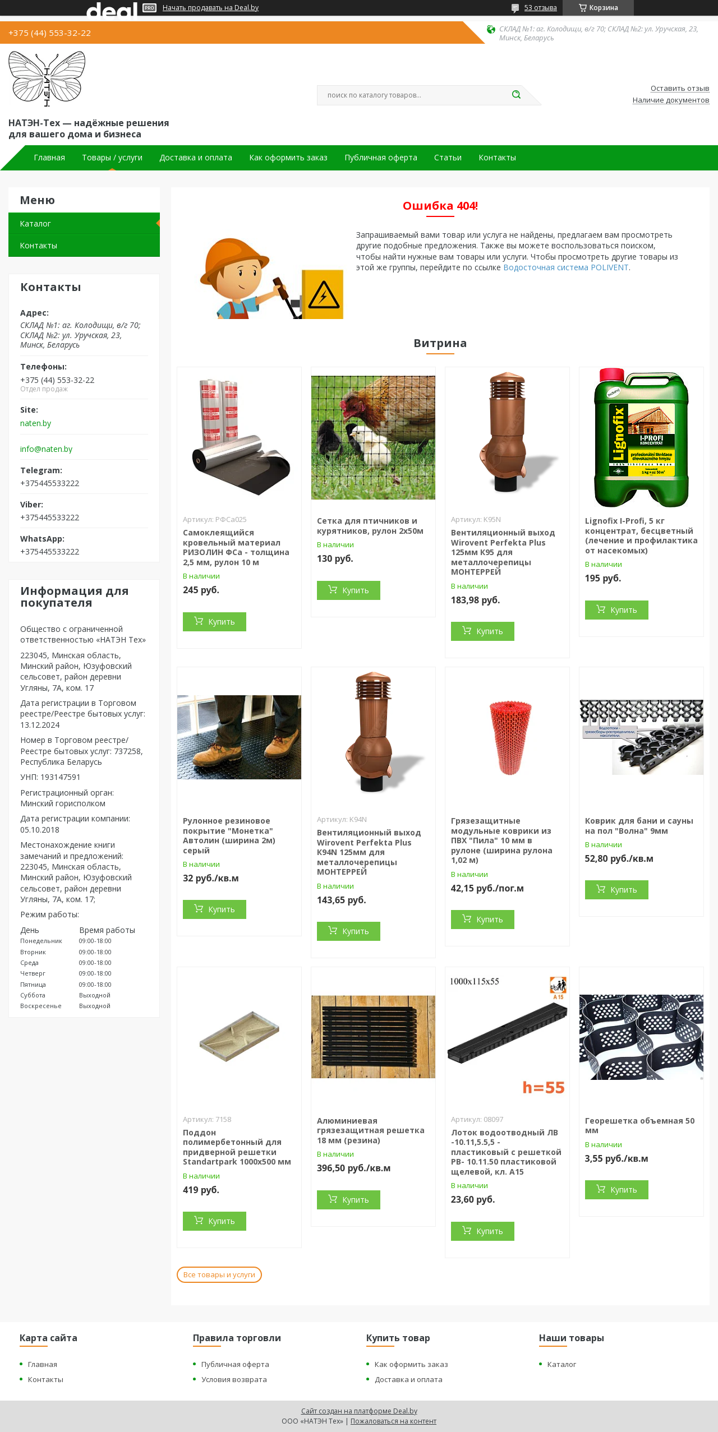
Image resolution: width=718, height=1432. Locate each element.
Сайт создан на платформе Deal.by (359, 1411)
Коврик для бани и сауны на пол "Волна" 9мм (639, 825)
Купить (221, 621)
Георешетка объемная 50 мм (639, 1125)
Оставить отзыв (680, 89)
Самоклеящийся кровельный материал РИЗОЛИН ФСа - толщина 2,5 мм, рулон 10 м (236, 547)
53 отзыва (540, 7)
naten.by (35, 423)
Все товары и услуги (219, 1274)
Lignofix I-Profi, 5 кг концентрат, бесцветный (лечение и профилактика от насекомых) (641, 535)
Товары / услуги (112, 157)
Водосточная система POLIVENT (566, 267)
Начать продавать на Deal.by (211, 8)
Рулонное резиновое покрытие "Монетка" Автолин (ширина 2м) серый (229, 835)
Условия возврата (234, 1379)
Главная (49, 157)
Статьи (448, 157)
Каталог (35, 223)
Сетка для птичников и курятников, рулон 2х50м (370, 525)
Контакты (497, 157)
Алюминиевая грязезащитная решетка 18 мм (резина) (371, 1130)
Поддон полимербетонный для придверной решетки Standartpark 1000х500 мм (237, 1147)
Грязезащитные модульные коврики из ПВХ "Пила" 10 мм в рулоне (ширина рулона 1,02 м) (502, 840)
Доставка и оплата (195, 157)
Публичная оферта (380, 157)
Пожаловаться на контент (393, 1421)
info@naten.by (46, 449)
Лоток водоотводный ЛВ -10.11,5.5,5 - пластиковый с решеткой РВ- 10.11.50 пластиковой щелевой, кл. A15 (506, 1152)
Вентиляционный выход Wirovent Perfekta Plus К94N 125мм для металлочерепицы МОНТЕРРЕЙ (369, 852)
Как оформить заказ (288, 157)
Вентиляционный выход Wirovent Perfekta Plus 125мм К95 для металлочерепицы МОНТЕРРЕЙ (503, 552)
